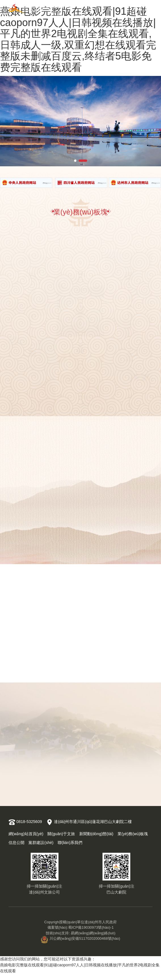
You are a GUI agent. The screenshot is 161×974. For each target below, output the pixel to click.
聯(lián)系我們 (70, 842)
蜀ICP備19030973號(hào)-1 (91, 927)
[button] (75, 161)
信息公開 (16, 842)
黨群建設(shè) (40, 842)
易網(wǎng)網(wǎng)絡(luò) (93, 933)
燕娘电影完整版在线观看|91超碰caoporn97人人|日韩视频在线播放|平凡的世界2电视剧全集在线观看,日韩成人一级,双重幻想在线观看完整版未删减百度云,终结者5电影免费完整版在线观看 (78, 39)
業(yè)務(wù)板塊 (133, 833)
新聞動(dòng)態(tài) (96, 833)
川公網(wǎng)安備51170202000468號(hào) (80, 938)
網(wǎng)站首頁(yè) (26, 833)
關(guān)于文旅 (61, 833)
